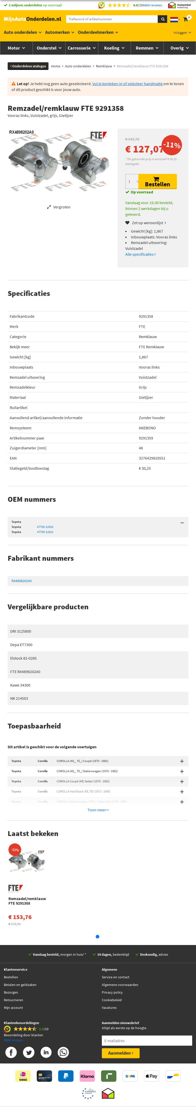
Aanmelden (120, 1030)
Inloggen (180, 32)
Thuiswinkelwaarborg (89, 1089)
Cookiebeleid (112, 977)
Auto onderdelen (20, 32)
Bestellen (157, 182)
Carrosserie (80, 48)
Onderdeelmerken (96, 32)
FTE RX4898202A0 (25, 671)
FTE (142, 326)
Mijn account (13, 984)
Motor (14, 48)
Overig (177, 48)
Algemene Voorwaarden (131, 1089)
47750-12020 (45, 527)
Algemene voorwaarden (120, 961)
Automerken (57, 32)
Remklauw (148, 336)
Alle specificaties (140, 254)
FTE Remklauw (151, 346)
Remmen (145, 48)
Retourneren (13, 977)
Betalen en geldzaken (20, 961)
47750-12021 (45, 532)
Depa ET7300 (21, 644)
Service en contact (115, 954)
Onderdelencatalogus (28, 66)
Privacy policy (112, 969)
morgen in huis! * (59, 931)
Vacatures (109, 984)
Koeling (112, 48)
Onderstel (47, 48)
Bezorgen (11, 969)
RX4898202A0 (21, 581)
